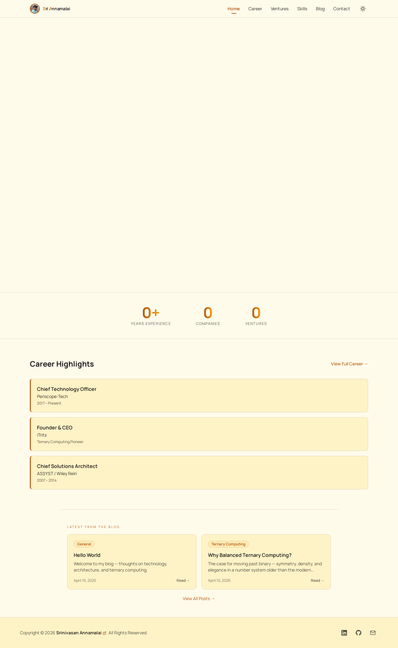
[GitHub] (358, 632)
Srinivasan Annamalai (79, 633)
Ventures (280, 9)
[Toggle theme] (363, 8)
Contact (341, 9)
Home (234, 10)
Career (255, 9)
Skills (302, 9)
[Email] (373, 632)
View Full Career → (349, 364)
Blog (320, 9)
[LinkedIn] (344, 632)
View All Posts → (199, 599)
